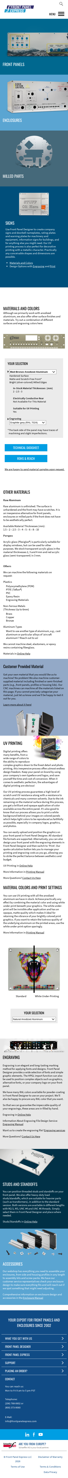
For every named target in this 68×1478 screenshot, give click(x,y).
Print (52, 266)
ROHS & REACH (26, 458)
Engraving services (54, 1130)
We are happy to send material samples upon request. (35, 469)
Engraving (38, 266)
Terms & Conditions (50, 1466)
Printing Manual (35, 871)
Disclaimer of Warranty (50, 1457)
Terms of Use (18, 1466)
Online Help (23, 653)
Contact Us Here (31, 878)
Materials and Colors (21, 263)
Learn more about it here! (17, 704)
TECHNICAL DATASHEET (26, 447)
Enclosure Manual (33, 1297)
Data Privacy (50, 1472)
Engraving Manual (13, 1124)
